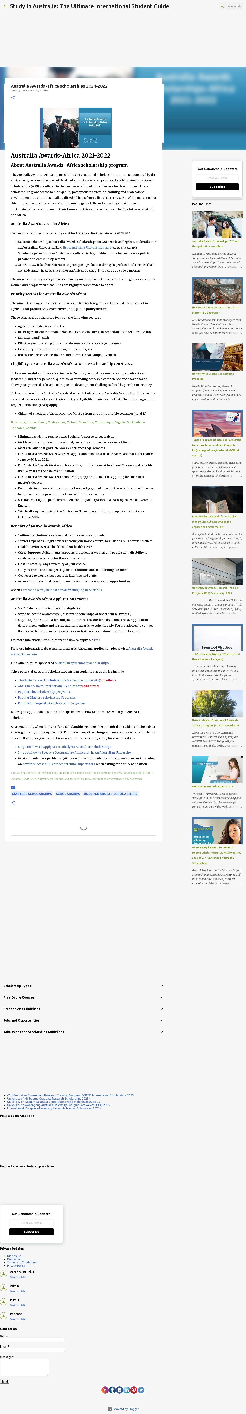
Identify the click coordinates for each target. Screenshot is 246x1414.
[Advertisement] (123, 29)
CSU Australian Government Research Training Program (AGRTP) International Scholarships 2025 (70, 1095)
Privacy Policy (16, 1265)
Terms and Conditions (21, 1262)
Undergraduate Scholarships (110, 793)
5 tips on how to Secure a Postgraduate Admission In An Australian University (74, 752)
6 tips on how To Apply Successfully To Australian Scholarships (64, 747)
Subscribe (217, 186)
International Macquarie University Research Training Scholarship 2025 (53, 1108)
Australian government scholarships (82, 663)
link (97, 640)
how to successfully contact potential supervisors (58, 764)
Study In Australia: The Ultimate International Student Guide (89, 6)
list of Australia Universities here (86, 247)
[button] (13, 98)
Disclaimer (14, 1259)
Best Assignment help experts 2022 (212, 786)
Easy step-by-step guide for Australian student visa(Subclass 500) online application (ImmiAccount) (214, 521)
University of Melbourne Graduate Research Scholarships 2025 (48, 1098)
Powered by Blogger (123, 1409)
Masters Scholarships (32, 793)
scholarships (68, 793)
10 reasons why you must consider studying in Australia (61, 590)
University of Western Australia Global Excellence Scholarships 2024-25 (53, 1101)
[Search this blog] (224, 6)
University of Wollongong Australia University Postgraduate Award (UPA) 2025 (58, 1105)
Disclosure (14, 1256)
